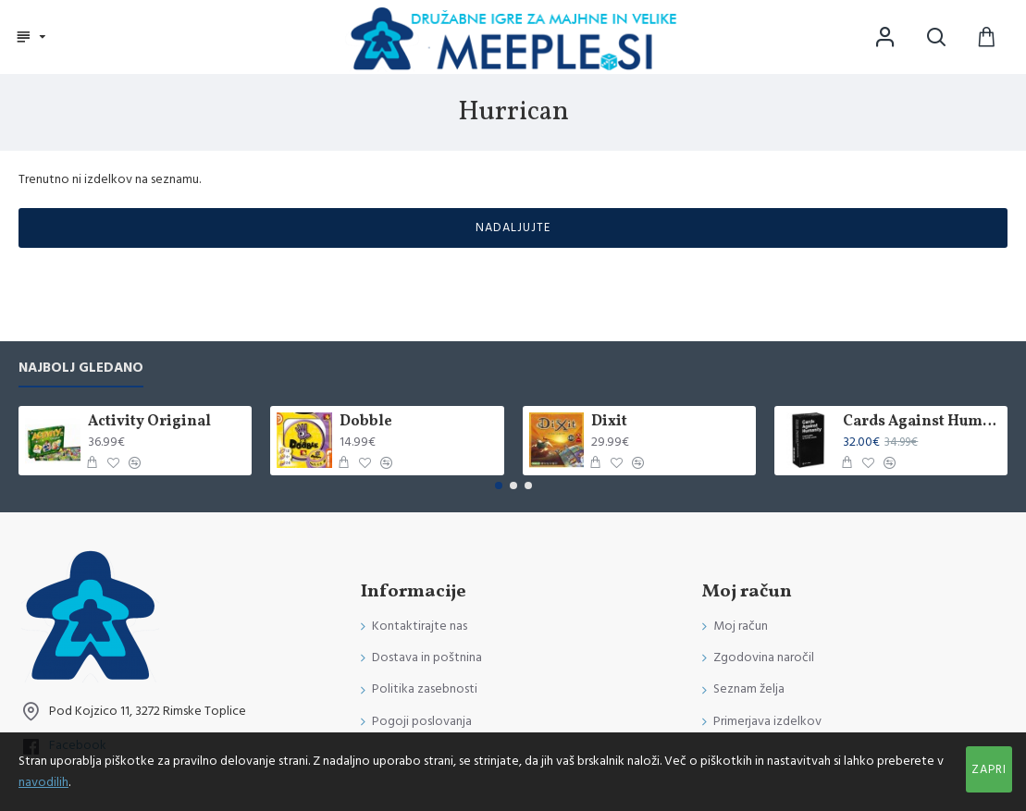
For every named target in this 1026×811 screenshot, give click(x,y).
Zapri (989, 769)
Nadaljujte (513, 227)
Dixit (609, 422)
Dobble (366, 422)
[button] (498, 485)
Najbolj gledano (81, 368)
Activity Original (149, 422)
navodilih (43, 782)
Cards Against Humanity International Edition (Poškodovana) (922, 422)
